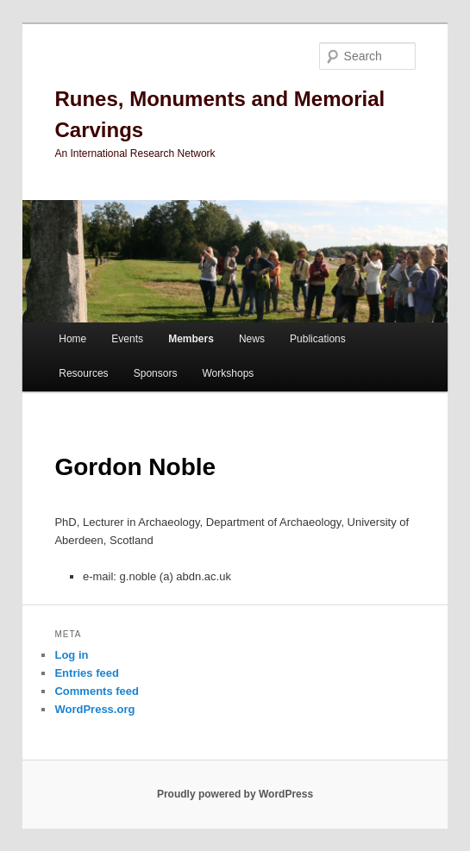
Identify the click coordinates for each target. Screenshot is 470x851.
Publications (318, 339)
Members (191, 339)
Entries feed (86, 672)
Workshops (228, 373)
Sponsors (156, 373)
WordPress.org (94, 709)
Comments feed (96, 691)
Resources (83, 373)
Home (72, 339)
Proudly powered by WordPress (235, 794)
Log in (71, 654)
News (252, 339)
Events (127, 339)
